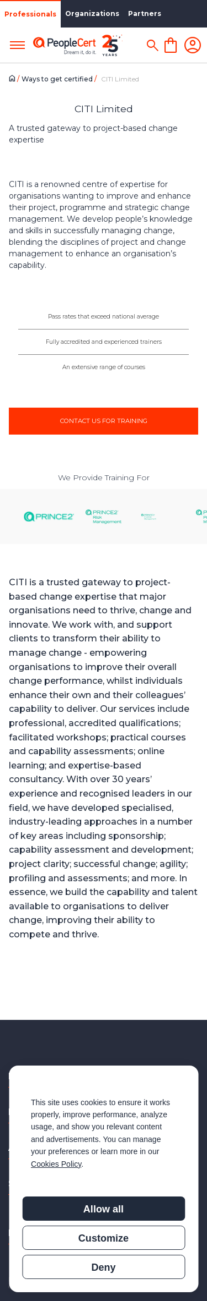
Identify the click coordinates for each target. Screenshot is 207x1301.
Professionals (30, 14)
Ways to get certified (58, 79)
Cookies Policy (56, 1164)
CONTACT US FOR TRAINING (103, 421)
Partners (144, 13)
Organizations (92, 13)
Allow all (103, 1209)
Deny (103, 1267)
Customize (103, 1238)
